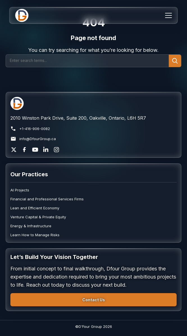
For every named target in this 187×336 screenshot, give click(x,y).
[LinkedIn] (45, 149)
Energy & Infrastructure (30, 226)
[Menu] (168, 15)
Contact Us (93, 299)
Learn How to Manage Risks (35, 235)
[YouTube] (35, 149)
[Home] (25, 15)
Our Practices (29, 174)
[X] (13, 149)
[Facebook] (24, 149)
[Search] (87, 61)
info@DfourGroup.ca (33, 139)
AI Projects (19, 190)
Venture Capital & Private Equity (38, 217)
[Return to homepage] (93, 103)
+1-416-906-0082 (30, 129)
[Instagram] (56, 149)
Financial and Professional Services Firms (47, 199)
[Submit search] (175, 61)
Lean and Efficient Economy (34, 208)
